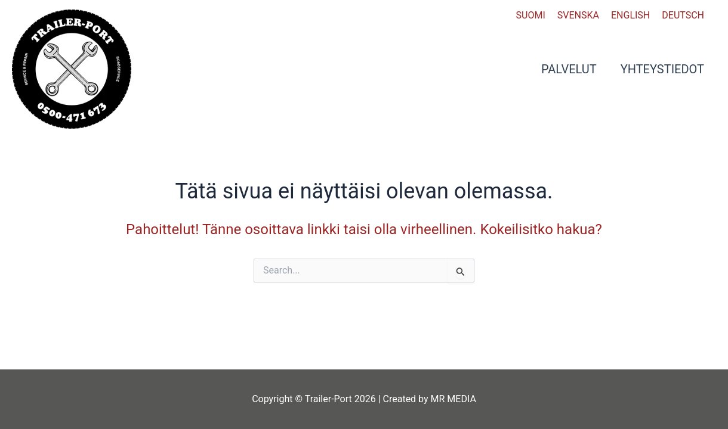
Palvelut (569, 69)
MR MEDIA (453, 399)
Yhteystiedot (662, 69)
